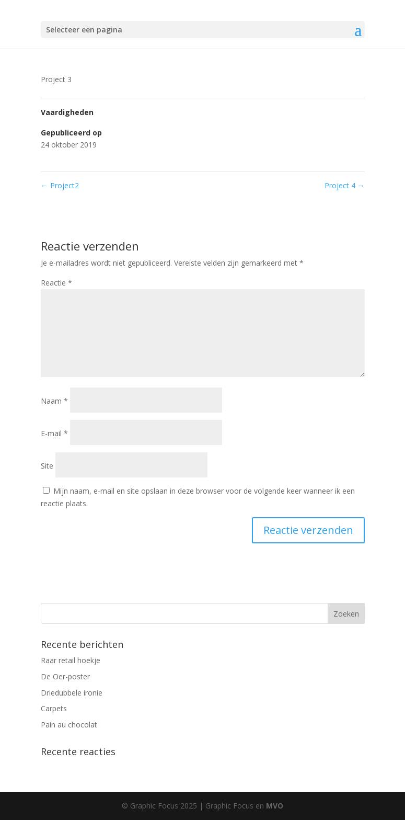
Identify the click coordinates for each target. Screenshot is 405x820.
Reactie (56, 283)
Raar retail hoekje (70, 660)
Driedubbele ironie (71, 693)
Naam (54, 401)
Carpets (54, 708)
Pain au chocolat (69, 725)
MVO (274, 806)
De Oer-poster (65, 676)
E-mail (54, 433)
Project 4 (345, 185)
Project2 (60, 185)
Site (47, 466)
